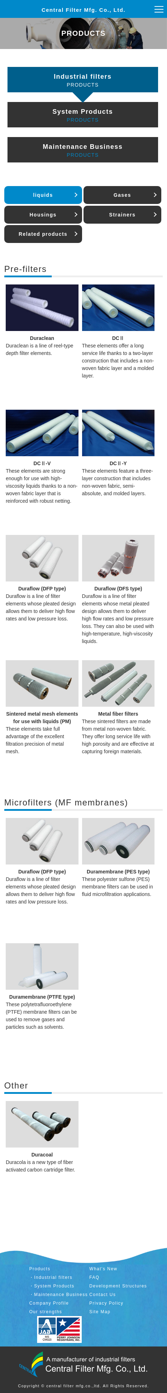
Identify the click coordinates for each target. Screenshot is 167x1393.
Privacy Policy (106, 1303)
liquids (43, 195)
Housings (43, 215)
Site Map (99, 1311)
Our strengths (45, 1311)
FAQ (94, 1277)
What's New (103, 1268)
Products (39, 1268)
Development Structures (118, 1286)
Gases (122, 195)
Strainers (122, 215)
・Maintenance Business (58, 1294)
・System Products (52, 1286)
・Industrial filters (50, 1277)
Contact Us (102, 1294)
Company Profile (49, 1303)
